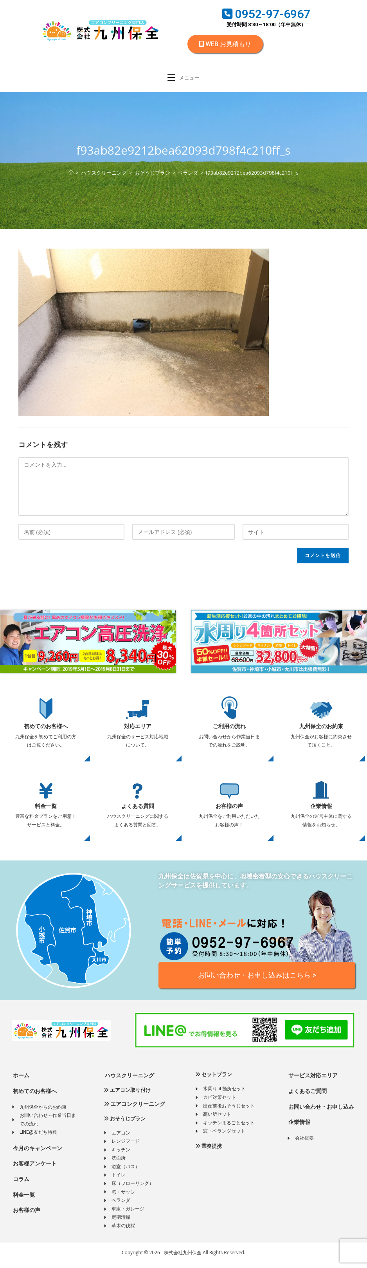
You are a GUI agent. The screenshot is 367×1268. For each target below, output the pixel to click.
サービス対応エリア (312, 1080)
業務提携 (208, 1151)
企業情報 (321, 810)
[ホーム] (71, 176)
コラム (20, 1184)
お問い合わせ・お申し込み (320, 1112)
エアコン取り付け (127, 1095)
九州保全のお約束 (321, 730)
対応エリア (137, 730)
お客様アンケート (34, 1169)
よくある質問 (137, 810)
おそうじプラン (125, 1124)
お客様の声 (229, 810)
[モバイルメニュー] (183, 80)
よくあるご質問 (307, 1096)
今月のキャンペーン (37, 1153)
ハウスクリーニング (129, 1080)
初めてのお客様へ (46, 730)
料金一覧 (46, 810)
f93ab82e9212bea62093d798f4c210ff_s (252, 176)
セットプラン (213, 1079)
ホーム (20, 1080)
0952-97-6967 (266, 14)
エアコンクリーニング (134, 1109)
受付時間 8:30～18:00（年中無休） (266, 24)
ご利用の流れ (229, 730)
